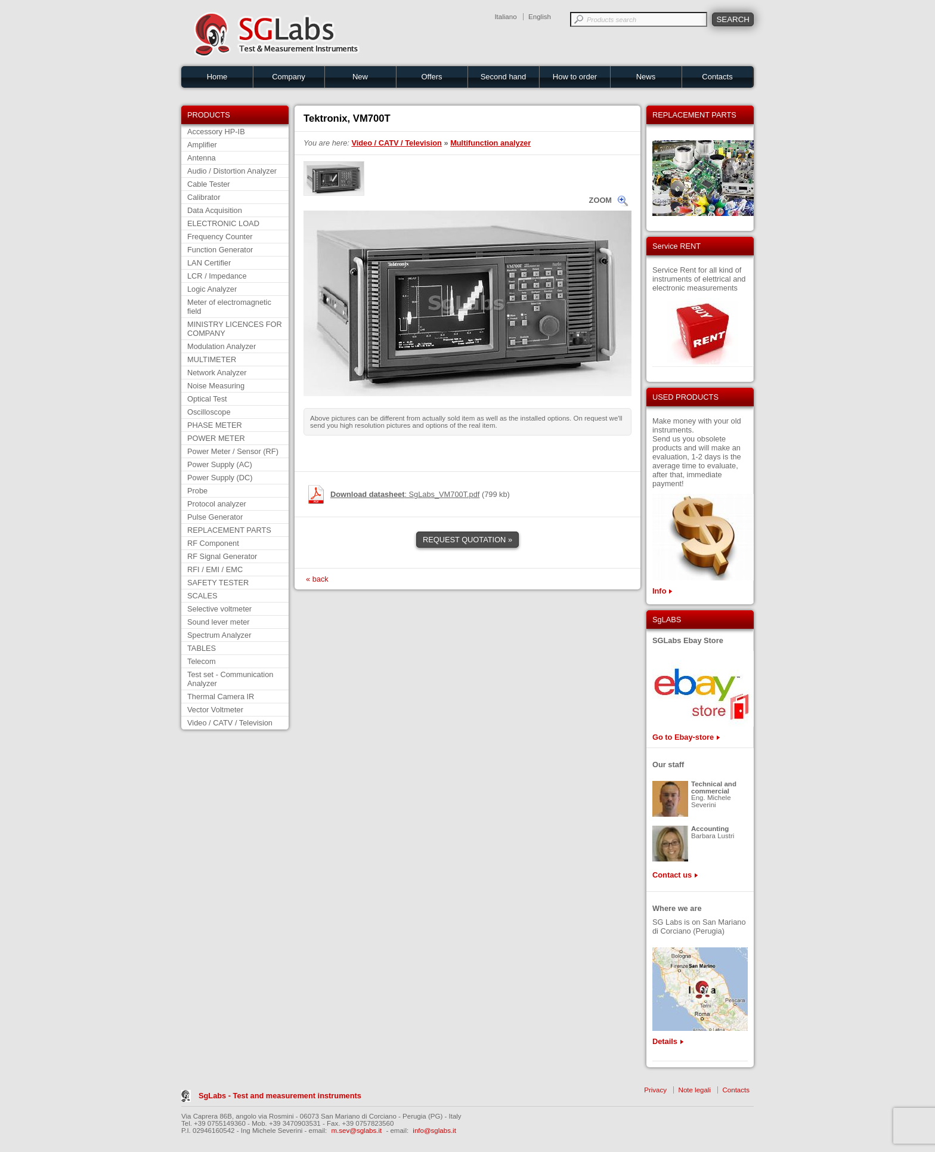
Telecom (201, 661)
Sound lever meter (218, 621)
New (360, 76)
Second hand (504, 76)
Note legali (695, 1090)
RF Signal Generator (222, 556)
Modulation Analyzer (221, 346)
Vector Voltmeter (215, 709)
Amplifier (202, 144)
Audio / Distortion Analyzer (232, 170)
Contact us (672, 874)
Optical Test (207, 398)
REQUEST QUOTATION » (467, 539)
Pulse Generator (215, 516)
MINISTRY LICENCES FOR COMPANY (234, 329)
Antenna (201, 157)
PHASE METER (214, 425)
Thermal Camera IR (220, 696)
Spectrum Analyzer (219, 635)
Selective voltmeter (219, 608)
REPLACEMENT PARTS (229, 530)
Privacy (655, 1090)
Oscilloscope (209, 411)
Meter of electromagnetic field (229, 307)
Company (288, 76)
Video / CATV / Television (230, 722)
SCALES (202, 595)
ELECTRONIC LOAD (223, 223)
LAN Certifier (209, 262)
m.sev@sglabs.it (357, 1130)
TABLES (201, 648)
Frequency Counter (220, 236)
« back (317, 579)
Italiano (505, 16)
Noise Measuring (215, 385)
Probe (197, 490)
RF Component (213, 543)
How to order (575, 76)
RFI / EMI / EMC (215, 569)
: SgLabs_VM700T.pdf (404, 494)
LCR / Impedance (217, 275)
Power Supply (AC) (219, 464)
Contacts (717, 76)
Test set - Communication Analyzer (230, 679)
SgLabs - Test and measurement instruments (280, 1095)
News (646, 76)
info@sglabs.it (434, 1130)
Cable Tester (208, 184)
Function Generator (220, 249)
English (539, 16)
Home (217, 76)
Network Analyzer (217, 372)
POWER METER (216, 438)
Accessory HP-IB (216, 131)
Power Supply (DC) (220, 477)
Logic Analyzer (212, 289)
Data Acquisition (214, 210)
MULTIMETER (211, 359)
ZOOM (600, 200)
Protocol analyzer (216, 503)
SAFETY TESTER (218, 582)
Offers (431, 76)
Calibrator (203, 197)
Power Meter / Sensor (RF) (232, 451)
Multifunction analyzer (490, 142)
